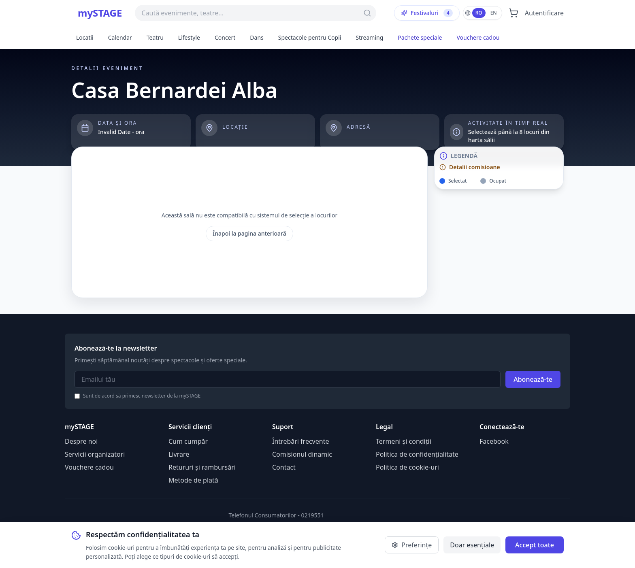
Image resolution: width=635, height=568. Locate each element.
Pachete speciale (420, 37)
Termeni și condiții (403, 441)
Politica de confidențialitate (417, 454)
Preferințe (412, 544)
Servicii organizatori (95, 454)
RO (478, 12)
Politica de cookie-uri (407, 467)
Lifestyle (189, 37)
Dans (256, 37)
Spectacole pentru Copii (309, 37)
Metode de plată (193, 480)
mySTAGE (100, 12)
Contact (284, 467)
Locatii (85, 37)
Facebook (494, 441)
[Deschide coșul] (513, 13)
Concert (225, 37)
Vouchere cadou (477, 37)
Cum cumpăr (188, 441)
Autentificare (544, 13)
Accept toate (534, 544)
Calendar (120, 37)
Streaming (369, 37)
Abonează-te (533, 379)
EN (493, 12)
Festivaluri (427, 13)
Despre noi (81, 441)
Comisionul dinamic (302, 454)
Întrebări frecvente (300, 441)
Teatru (155, 37)
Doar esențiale (472, 544)
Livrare (178, 454)
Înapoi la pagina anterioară (249, 233)
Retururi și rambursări (202, 467)
